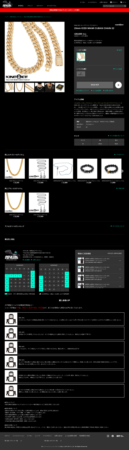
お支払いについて (83, 90)
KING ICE (121, 188)
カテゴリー (40, 5)
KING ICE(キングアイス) (15, 16)
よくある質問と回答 (71, 436)
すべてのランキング (118, 226)
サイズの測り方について (117, 135)
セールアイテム (51, 5)
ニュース (37, 436)
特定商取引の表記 (84, 436)
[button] (62, 51)
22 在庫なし (81, 74)
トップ (6, 16)
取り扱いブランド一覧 (11, 440)
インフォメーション (18, 436)
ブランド (30, 5)
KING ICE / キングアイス (81, 25)
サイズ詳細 (118, 69)
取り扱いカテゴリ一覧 (51, 440)
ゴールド (81, 57)
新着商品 (20, 5)
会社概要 (27, 260)
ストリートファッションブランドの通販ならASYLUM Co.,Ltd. (58, 446)
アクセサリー (94, 25)
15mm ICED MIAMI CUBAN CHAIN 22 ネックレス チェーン (37, 16)
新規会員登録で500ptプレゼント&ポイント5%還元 (64, 10)
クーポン (82, 2)
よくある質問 (97, 90)
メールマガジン (92, 2)
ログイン (7, 436)
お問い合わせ (104, 2)
